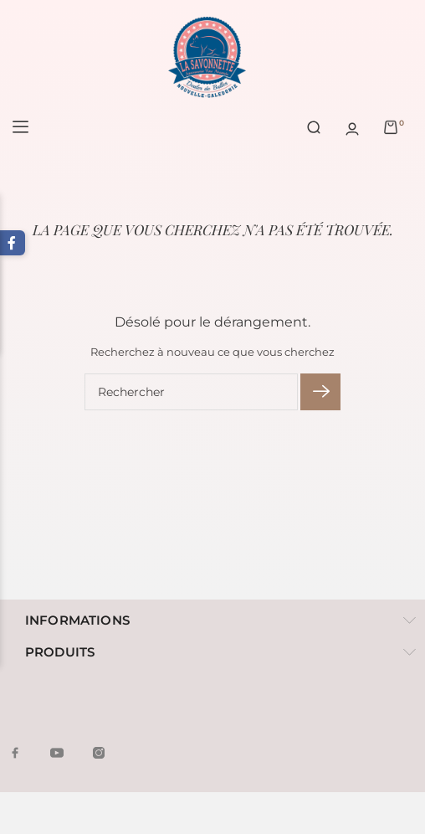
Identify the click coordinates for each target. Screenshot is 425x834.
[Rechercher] (191, 391)
